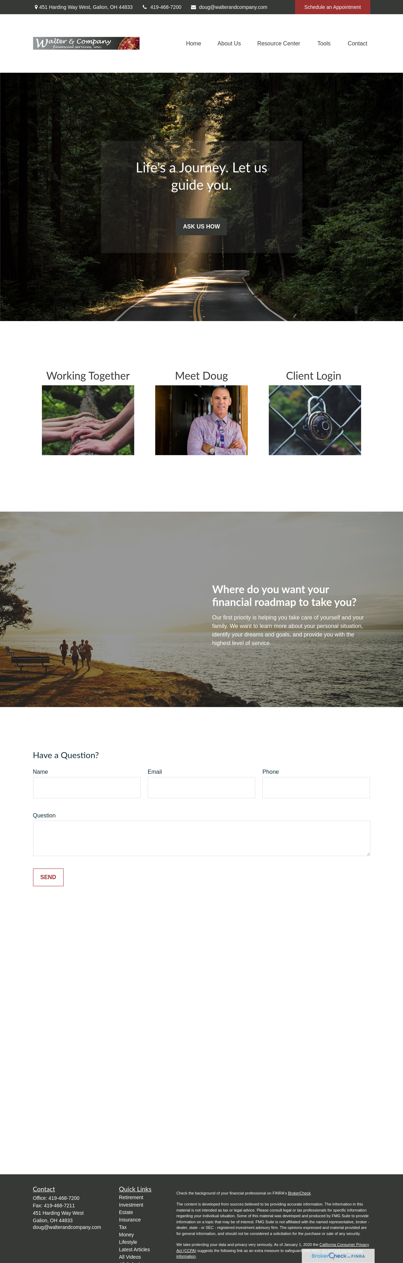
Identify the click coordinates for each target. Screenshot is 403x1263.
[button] (193, 43)
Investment (131, 1205)
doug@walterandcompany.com (228, 7)
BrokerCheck (299, 1193)
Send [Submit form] (48, 877)
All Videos (130, 1257)
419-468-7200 (161, 7)
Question (44, 815)
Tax (123, 1227)
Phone (270, 772)
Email (155, 772)
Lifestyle (128, 1242)
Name (40, 772)
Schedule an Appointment (332, 7)
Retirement (131, 1197)
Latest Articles (134, 1249)
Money (126, 1234)
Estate (126, 1212)
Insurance (130, 1220)
